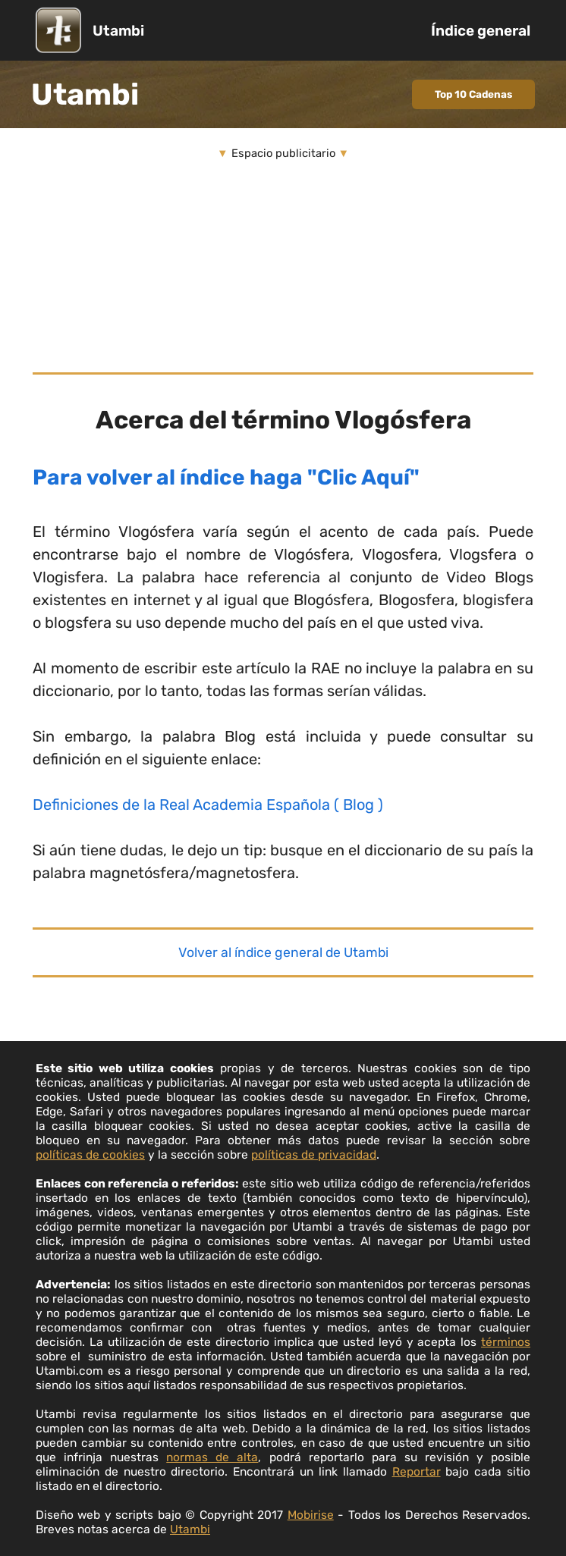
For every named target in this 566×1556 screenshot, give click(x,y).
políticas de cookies (90, 1154)
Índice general (480, 30)
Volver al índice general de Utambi (283, 952)
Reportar (416, 1471)
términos (505, 1342)
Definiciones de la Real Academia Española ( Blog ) (208, 804)
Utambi (118, 30)
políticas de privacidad (313, 1154)
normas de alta (212, 1457)
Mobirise (311, 1514)
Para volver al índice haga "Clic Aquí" (226, 477)
